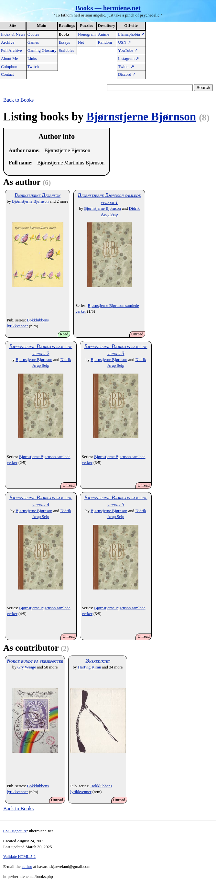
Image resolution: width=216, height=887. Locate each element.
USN (124, 42)
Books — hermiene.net (108, 8)
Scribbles (66, 50)
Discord (127, 74)
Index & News (13, 34)
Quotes (33, 34)
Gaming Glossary (42, 50)
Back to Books (18, 100)
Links (32, 58)
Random (105, 42)
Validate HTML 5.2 (19, 856)
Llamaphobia (131, 34)
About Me (9, 58)
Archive (7, 42)
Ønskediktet (97, 661)
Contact (7, 74)
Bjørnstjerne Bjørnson (141, 116)
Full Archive (11, 50)
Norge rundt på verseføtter (35, 661)
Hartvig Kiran (89, 667)
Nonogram (87, 34)
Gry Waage (26, 667)
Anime (103, 34)
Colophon (9, 66)
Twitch (33, 66)
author (27, 866)
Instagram (128, 58)
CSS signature (15, 831)
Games (33, 42)
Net (81, 42)
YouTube (128, 50)
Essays (64, 42)
